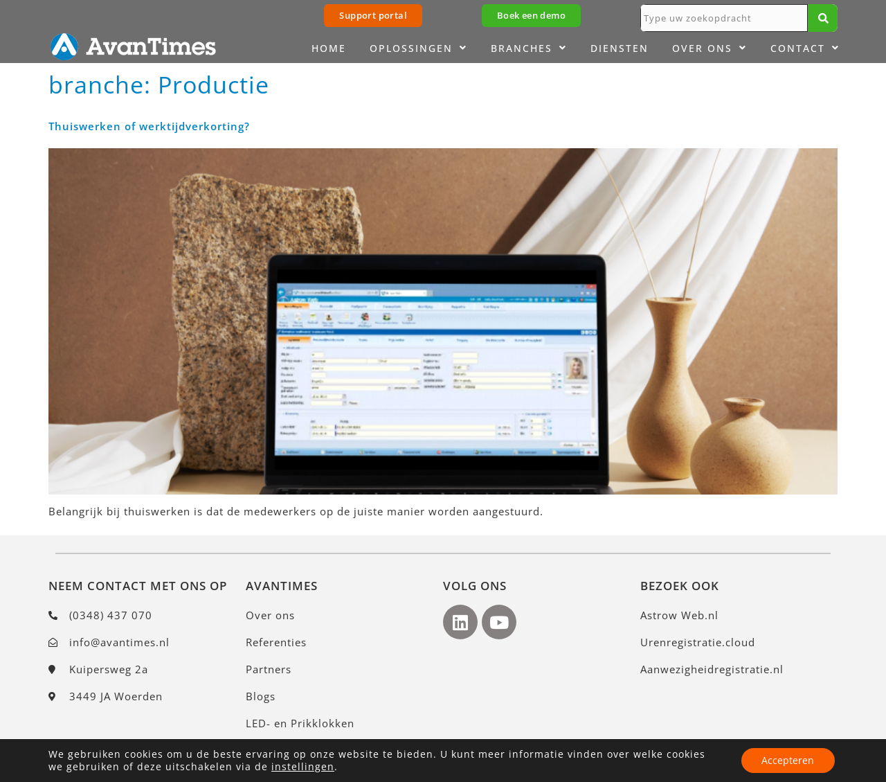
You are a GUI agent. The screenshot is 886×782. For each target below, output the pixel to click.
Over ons (709, 48)
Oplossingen (418, 48)
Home (328, 48)
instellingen (302, 767)
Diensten (619, 48)
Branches (529, 48)
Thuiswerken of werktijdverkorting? (149, 126)
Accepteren (787, 760)
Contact (805, 48)
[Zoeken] (823, 18)
